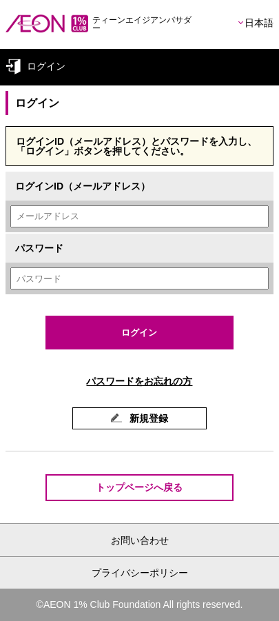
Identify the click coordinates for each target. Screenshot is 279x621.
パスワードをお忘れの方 (139, 381)
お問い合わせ (140, 540)
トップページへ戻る (139, 487)
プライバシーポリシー (140, 573)
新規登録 (148, 418)
